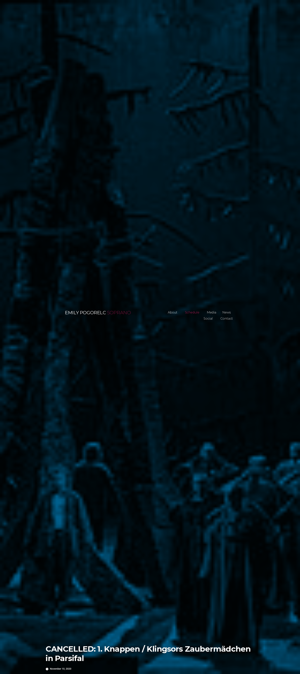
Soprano (119, 312)
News (226, 312)
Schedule (192, 312)
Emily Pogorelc (85, 312)
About (172, 312)
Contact (226, 318)
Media (211, 312)
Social (208, 318)
